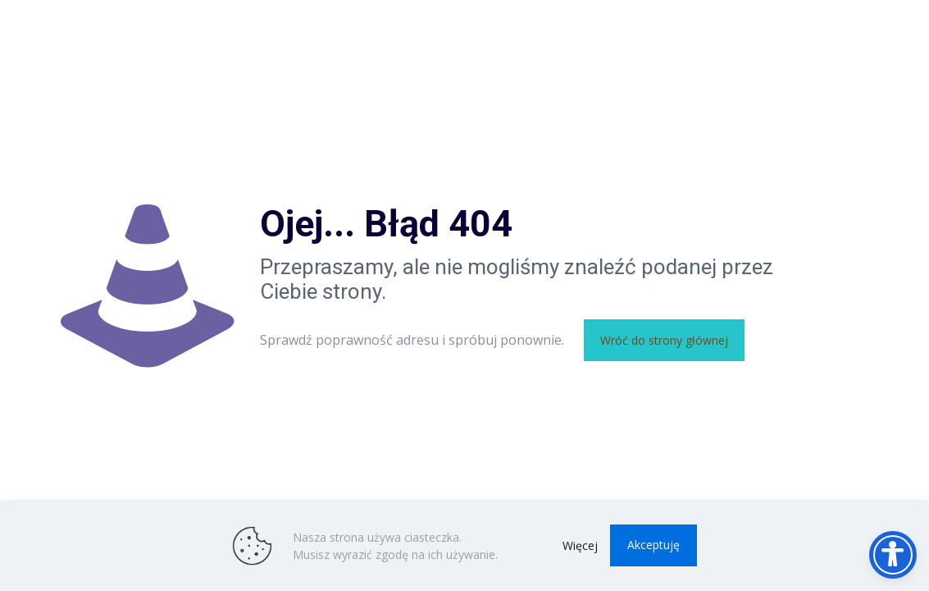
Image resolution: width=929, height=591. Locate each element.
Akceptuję (653, 544)
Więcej (580, 545)
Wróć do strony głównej (664, 340)
